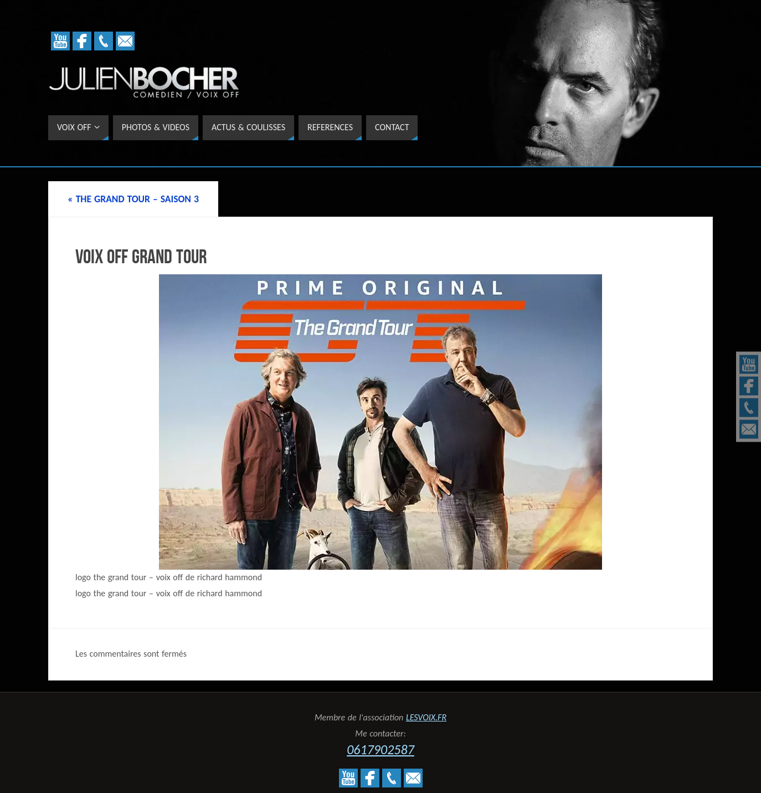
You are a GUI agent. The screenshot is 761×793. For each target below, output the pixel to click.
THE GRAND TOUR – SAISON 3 (133, 199)
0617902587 (380, 749)
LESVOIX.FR (426, 717)
